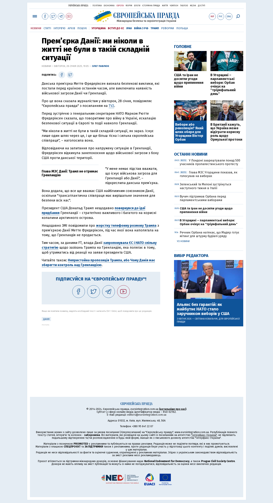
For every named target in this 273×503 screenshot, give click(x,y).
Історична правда (151, 6)
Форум (129, 6)
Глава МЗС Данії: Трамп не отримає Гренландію (70, 173)
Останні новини (190, 154)
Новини (36, 28)
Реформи (167, 28)
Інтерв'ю (59, 28)
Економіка (109, 6)
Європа (120, 6)
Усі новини (183, 241)
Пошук (82, 28)
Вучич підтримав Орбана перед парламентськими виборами (203, 198)
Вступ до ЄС (116, 28)
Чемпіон (174, 6)
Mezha (193, 6)
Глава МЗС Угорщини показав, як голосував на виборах (208, 174)
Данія (46, 319)
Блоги (137, 6)
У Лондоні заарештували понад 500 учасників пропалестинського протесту (210, 162)
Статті (47, 28)
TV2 (111, 106)
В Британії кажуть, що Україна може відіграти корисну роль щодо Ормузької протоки (226, 132)
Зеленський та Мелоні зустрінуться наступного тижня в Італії (205, 186)
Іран (129, 28)
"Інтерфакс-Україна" (204, 435)
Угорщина (99, 28)
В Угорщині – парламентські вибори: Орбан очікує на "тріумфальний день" (223, 84)
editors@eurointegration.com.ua (146, 414)
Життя (165, 6)
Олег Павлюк (100, 66)
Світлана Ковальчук (206, 318)
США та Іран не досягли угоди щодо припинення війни (188, 80)
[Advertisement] (101, 352)
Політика (97, 6)
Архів (71, 28)
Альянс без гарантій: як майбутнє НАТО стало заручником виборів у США (203, 309)
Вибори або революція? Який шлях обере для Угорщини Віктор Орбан (189, 132)
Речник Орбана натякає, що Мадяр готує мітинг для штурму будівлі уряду (209, 234)
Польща (182, 28)
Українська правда (78, 5)
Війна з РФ (141, 28)
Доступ (201, 6)
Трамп (155, 28)
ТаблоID (184, 6)
